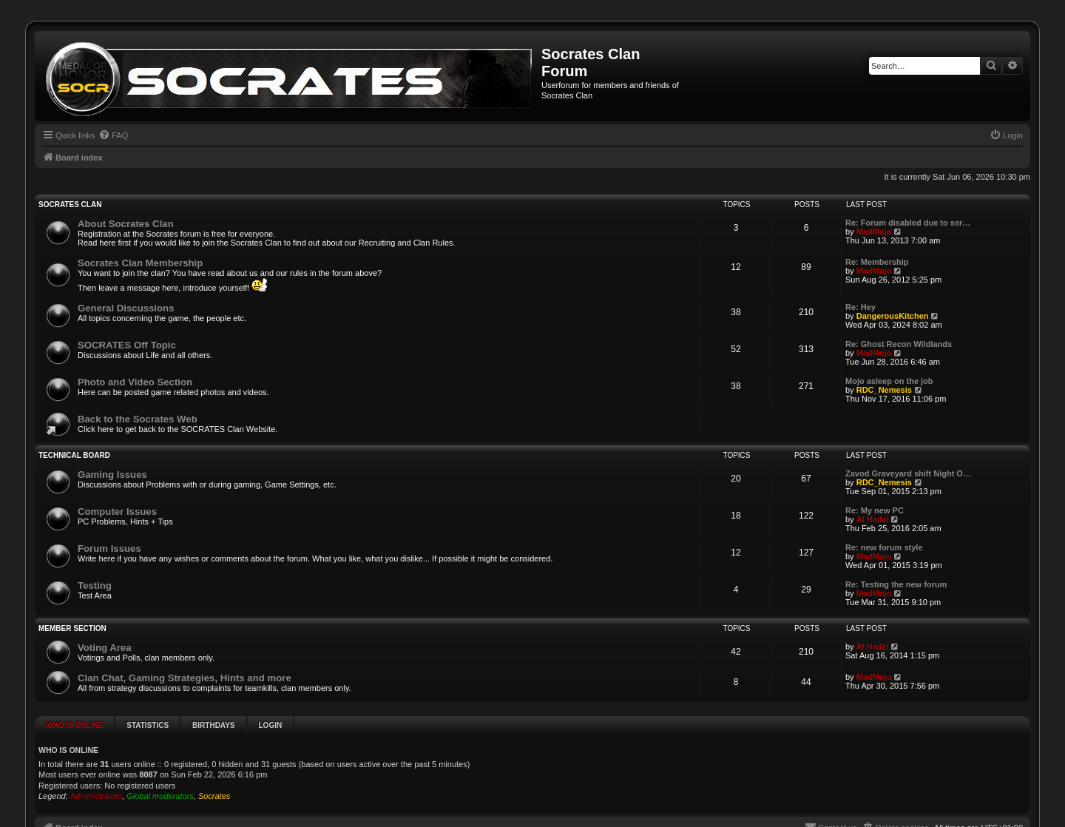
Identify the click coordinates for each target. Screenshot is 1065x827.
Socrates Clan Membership (140, 263)
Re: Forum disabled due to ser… (907, 222)
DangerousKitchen (892, 315)
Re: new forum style (884, 547)
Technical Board (74, 455)
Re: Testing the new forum (896, 584)
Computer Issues (117, 511)
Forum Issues (109, 548)
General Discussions (126, 308)
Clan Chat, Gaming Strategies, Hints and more (184, 677)
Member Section (72, 628)
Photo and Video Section (135, 382)
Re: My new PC (874, 510)
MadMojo (874, 231)
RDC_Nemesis (884, 389)
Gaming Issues (112, 474)
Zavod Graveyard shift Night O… (908, 473)
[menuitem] (113, 135)
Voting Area (105, 647)
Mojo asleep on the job (889, 381)
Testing (95, 585)
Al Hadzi (872, 519)
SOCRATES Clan (69, 204)
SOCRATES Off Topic (127, 345)
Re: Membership (877, 261)
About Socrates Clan (126, 223)
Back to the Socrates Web (137, 419)
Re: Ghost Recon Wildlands (898, 344)
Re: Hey (860, 307)
